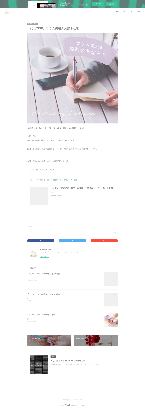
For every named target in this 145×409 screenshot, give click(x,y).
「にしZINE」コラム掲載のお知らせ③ (41, 315)
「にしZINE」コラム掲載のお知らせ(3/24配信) (43, 274)
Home (117, 11)
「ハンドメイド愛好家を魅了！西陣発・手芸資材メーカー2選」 (53, 180)
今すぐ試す (98, 4)
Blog (131, 11)
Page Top (72, 391)
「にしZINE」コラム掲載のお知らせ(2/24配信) (43, 294)
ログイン (111, 4)
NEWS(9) (29, 226)
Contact (138, 11)
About (124, 11)
